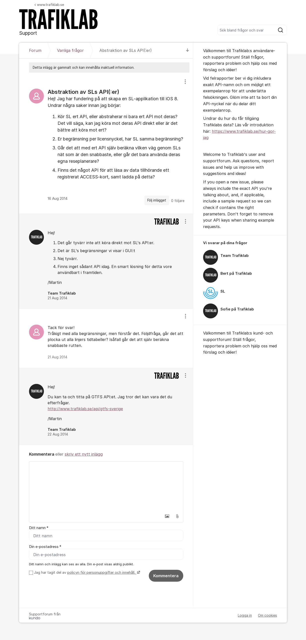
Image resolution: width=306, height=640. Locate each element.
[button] (167, 516)
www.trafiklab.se (49, 4)
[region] (106, 143)
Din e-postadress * (45, 546)
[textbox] (106, 486)
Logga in (245, 615)
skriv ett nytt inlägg (84, 454)
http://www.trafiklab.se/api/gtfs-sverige (85, 408)
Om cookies (267, 615)
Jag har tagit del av (86, 572)
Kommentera (166, 575)
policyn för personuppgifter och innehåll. (101, 572)
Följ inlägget (156, 200)
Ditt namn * (38, 528)
